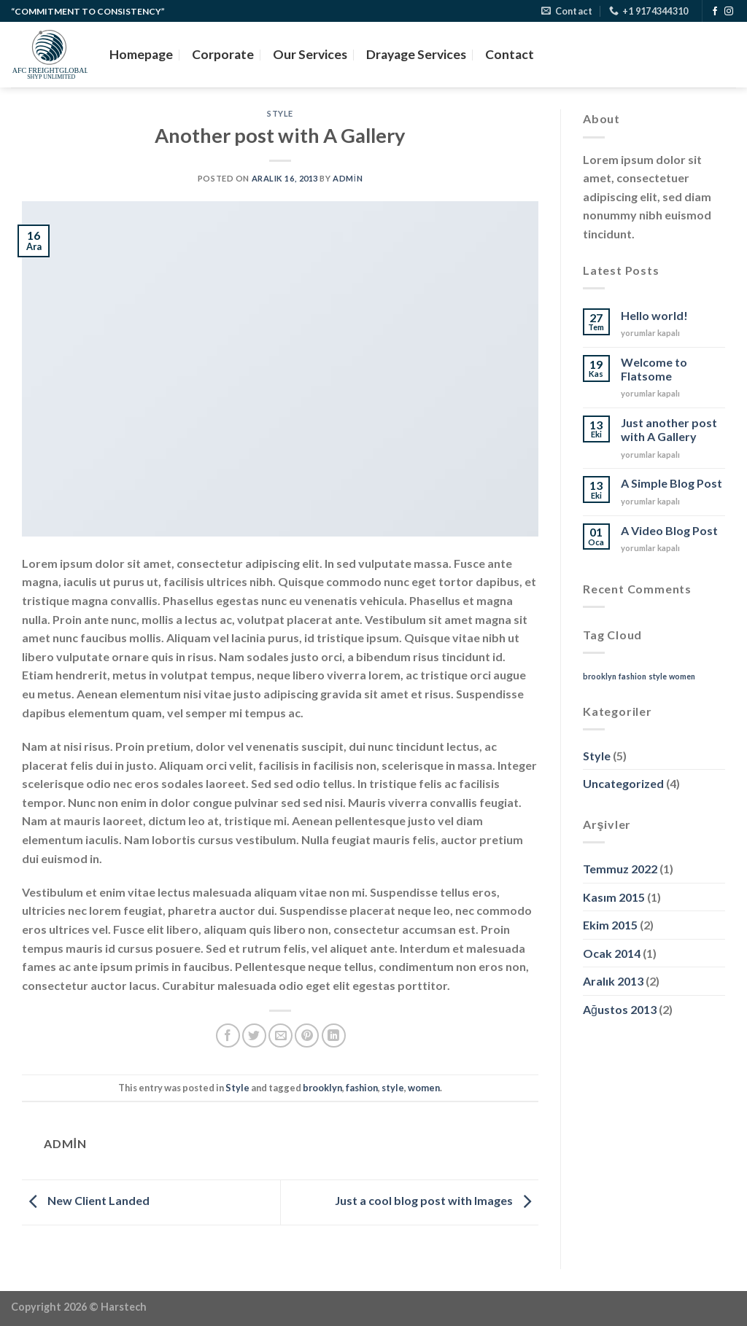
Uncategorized (623, 783)
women (424, 1087)
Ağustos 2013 (620, 1009)
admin (348, 178)
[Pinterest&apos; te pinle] (307, 1035)
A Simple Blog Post (671, 483)
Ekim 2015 (610, 925)
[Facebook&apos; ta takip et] (715, 12)
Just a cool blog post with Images (436, 1201)
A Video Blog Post (669, 530)
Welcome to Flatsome (654, 369)
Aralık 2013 (613, 981)
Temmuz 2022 (620, 868)
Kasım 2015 (614, 897)
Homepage (141, 54)
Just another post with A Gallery (669, 429)
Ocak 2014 (611, 953)
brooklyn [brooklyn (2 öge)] (599, 676)
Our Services (310, 54)
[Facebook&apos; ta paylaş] (228, 1035)
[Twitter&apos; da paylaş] (254, 1035)
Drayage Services (416, 54)
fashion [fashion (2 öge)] (632, 676)
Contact (509, 54)
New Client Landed (86, 1201)
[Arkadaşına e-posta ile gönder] (280, 1035)
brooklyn (322, 1087)
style (393, 1087)
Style (280, 113)
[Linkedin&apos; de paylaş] (334, 1035)
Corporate (223, 54)
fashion (362, 1087)
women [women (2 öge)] (682, 676)
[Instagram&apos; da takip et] (728, 12)
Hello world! (654, 315)
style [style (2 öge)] (658, 676)
